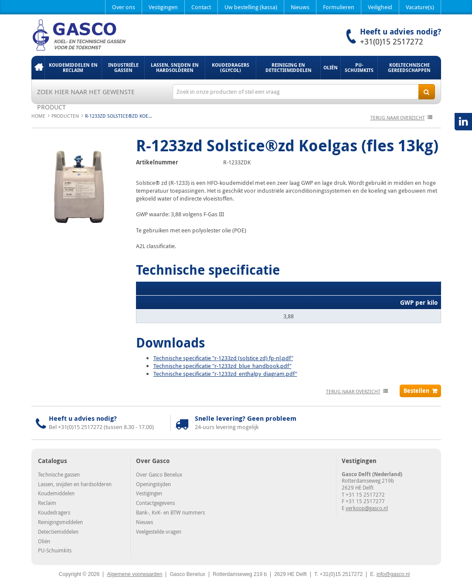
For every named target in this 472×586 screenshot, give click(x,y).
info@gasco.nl (393, 574)
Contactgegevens (155, 502)
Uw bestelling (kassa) (250, 7)
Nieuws (300, 7)
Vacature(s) (420, 7)
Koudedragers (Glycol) (230, 67)
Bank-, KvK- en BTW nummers (170, 512)
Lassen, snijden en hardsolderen (175, 67)
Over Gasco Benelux (159, 474)
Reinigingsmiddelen (60, 521)
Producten (65, 115)
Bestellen (416, 391)
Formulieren (338, 7)
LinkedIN (463, 121)
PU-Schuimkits (359, 67)
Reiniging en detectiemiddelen (288, 67)
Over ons (123, 7)
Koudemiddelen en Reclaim (73, 67)
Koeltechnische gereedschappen (409, 67)
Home (37, 67)
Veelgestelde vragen (158, 531)
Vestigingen (163, 7)
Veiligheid (380, 7)
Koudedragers (54, 512)
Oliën (330, 67)
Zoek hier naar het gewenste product (86, 93)
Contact (201, 7)
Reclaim (47, 502)
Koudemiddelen (56, 493)
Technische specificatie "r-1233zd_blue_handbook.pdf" (222, 366)
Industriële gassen (123, 67)
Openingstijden (153, 483)
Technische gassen (59, 474)
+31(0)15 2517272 (391, 41)
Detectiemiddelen (58, 531)
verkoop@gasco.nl (367, 507)
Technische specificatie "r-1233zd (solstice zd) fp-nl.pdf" (223, 358)
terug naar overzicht (397, 117)
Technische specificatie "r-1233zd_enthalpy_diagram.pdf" (225, 374)
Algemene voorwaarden (134, 574)
